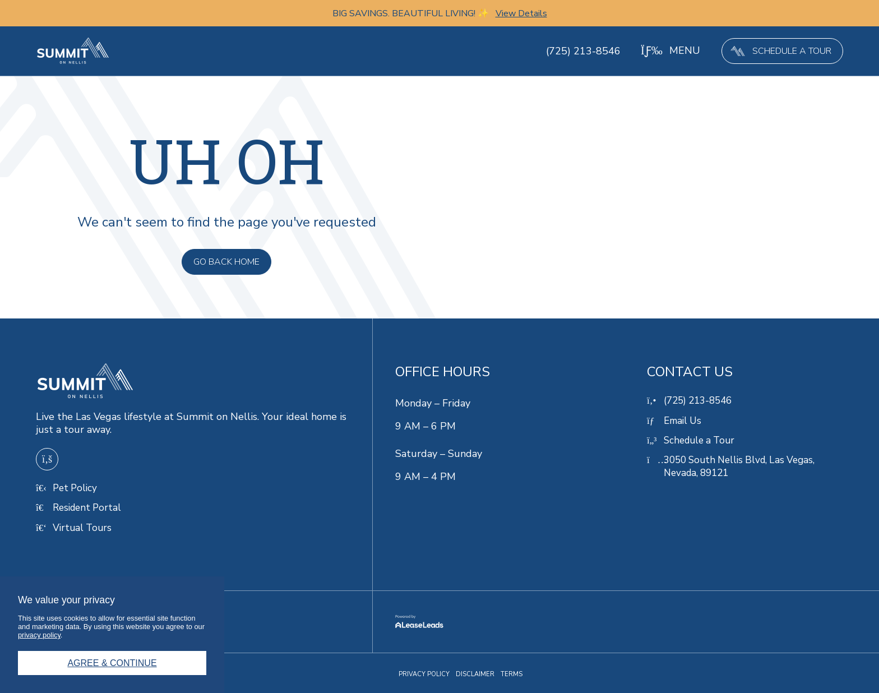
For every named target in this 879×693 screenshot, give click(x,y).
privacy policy (39, 635)
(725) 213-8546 (582, 51)
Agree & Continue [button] (111, 663)
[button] (669, 51)
